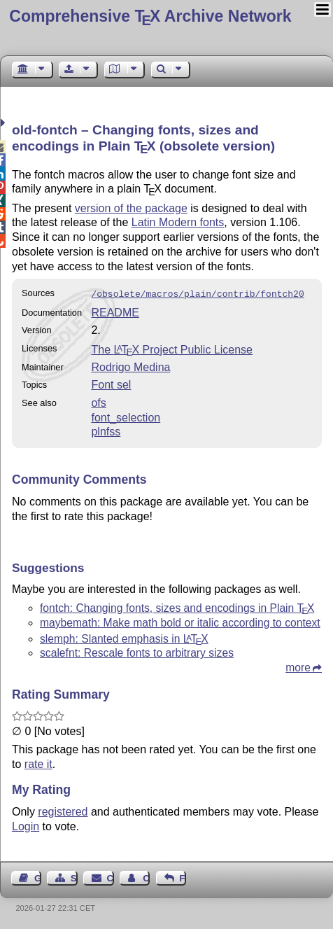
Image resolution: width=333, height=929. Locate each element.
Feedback (182, 877)
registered (62, 810)
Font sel (111, 383)
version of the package (131, 208)
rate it (38, 763)
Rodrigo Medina (130, 366)
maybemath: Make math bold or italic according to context (180, 621)
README (115, 311)
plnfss (105, 430)
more (298, 666)
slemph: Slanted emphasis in (124, 637)
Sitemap (74, 877)
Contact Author (146, 877)
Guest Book (37, 877)
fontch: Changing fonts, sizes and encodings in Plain (177, 607)
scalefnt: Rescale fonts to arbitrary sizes (137, 651)
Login (25, 825)
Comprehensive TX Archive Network (150, 16)
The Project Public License (172, 348)
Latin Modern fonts (178, 222)
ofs (98, 401)
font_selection (125, 416)
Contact (110, 877)
